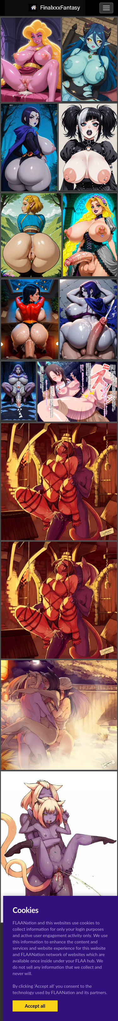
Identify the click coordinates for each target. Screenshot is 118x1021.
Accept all (35, 1006)
